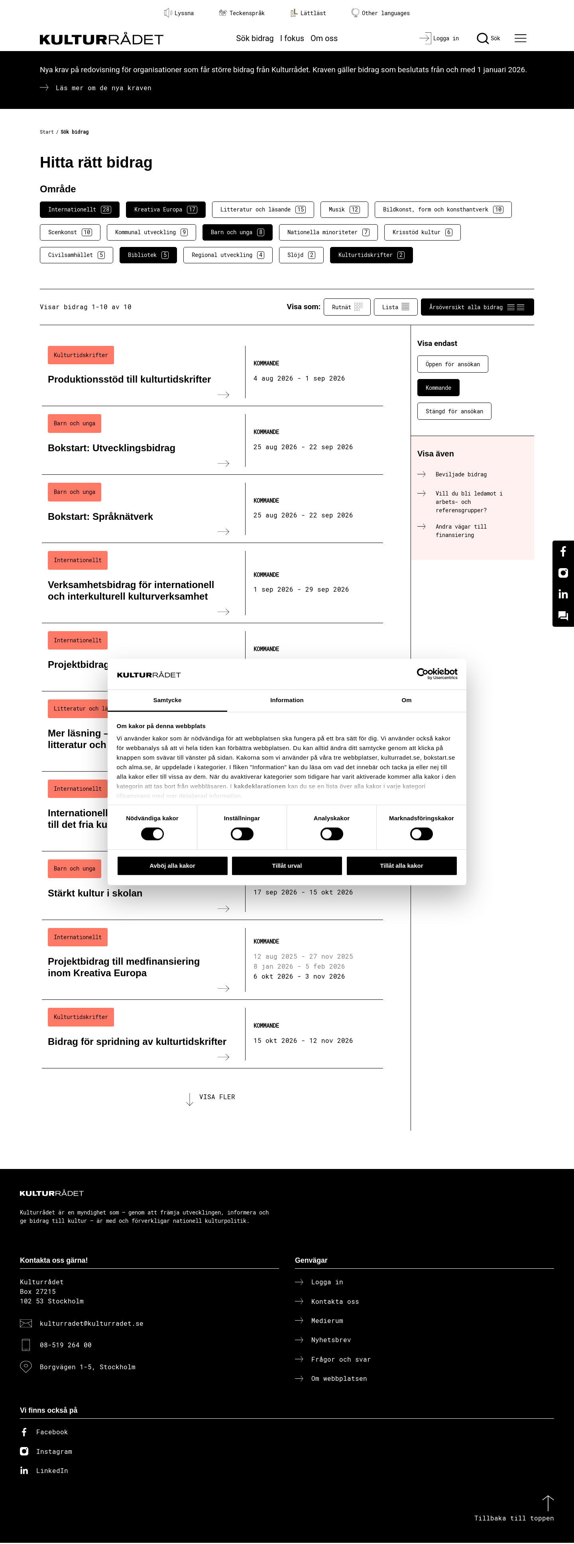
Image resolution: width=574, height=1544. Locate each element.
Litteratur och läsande (263, 209)
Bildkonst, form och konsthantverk (443, 209)
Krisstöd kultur (422, 232)
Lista (395, 307)
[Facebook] (563, 551)
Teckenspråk (242, 13)
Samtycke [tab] (167, 700)
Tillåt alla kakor (401, 865)
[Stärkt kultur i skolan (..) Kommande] (212, 885)
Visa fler (217, 1097)
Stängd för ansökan (454, 411)
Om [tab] (406, 700)
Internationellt (79, 209)
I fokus (292, 38)
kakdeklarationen (260, 786)
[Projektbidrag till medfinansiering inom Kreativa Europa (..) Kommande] (212, 960)
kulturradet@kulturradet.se (92, 1324)
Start (47, 131)
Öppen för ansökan (453, 364)
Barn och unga (237, 232)
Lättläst (308, 13)
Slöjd (301, 255)
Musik (344, 209)
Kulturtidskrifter (371, 255)
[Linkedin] (563, 594)
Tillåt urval (287, 865)
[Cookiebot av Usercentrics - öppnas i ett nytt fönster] (423, 674)
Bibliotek (148, 255)
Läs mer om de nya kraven (103, 87)
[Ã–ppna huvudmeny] (522, 38)
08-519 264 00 (66, 1346)
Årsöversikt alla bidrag (477, 307)
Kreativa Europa (165, 209)
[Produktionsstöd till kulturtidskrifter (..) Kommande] (212, 372)
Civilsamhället (76, 255)
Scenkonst (70, 232)
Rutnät (347, 307)
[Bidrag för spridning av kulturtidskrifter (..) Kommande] (212, 1034)
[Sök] (488, 38)
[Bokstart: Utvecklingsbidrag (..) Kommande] (212, 440)
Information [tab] (287, 700)
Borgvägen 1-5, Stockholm (88, 1368)
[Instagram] (563, 573)
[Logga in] (439, 38)
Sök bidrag (255, 38)
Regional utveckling (228, 255)
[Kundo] (563, 616)
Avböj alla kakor (172, 865)
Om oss (324, 38)
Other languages (381, 13)
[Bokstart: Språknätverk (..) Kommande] (212, 509)
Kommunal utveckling (151, 232)
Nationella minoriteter (328, 232)
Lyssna (179, 13)
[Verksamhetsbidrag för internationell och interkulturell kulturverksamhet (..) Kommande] (212, 583)
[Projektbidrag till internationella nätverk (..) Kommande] (212, 657)
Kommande (438, 387)
